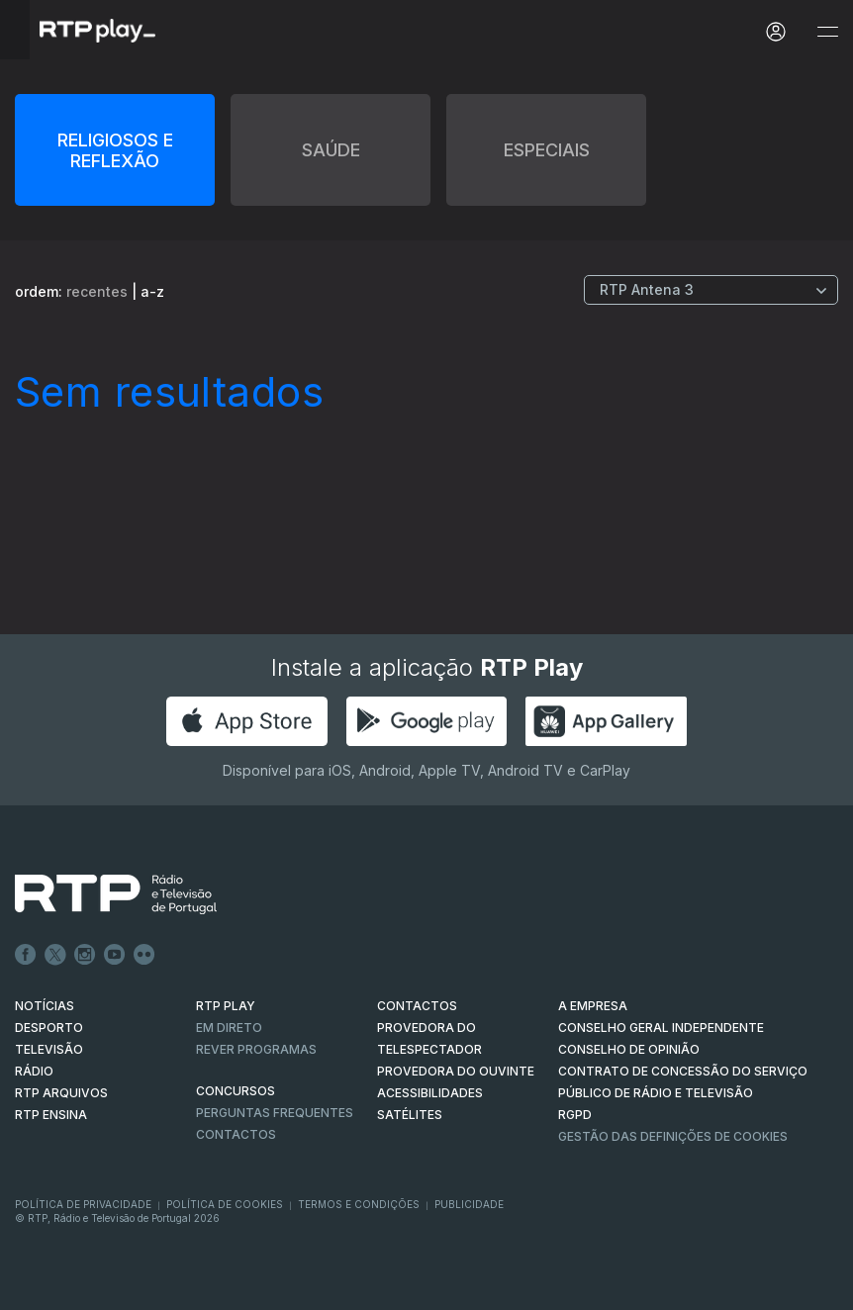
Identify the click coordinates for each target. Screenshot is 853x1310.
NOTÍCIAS (44, 1005)
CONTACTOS (417, 1005)
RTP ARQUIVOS (61, 1092)
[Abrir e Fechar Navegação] (827, 32)
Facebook (26, 955)
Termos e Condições (359, 1204)
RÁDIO (34, 1071)
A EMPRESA (592, 1005)
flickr (144, 955)
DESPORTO (49, 1027)
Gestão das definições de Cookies (673, 1136)
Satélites (409, 1114)
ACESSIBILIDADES (430, 1092)
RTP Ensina (51, 1114)
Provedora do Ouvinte (455, 1071)
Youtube (115, 955)
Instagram (85, 955)
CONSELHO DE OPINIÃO (629, 1049)
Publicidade (469, 1204)
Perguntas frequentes (274, 1112)
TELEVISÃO (49, 1049)
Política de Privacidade (83, 1204)
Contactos (236, 1134)
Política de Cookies (224, 1204)
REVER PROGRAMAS (256, 1049)
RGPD (575, 1114)
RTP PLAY (225, 1005)
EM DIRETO (229, 1027)
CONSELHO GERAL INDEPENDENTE (661, 1027)
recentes (97, 291)
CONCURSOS (235, 1090)
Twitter (55, 955)
